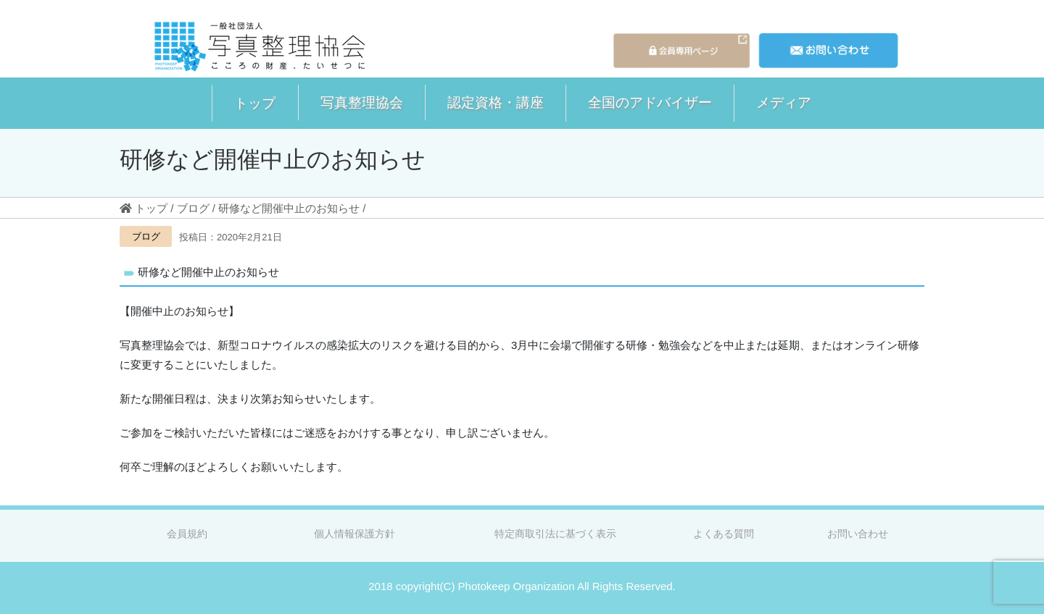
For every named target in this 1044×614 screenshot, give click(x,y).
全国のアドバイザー (650, 102)
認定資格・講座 (495, 102)
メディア (783, 102)
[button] (255, 103)
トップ (255, 103)
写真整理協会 (361, 102)
